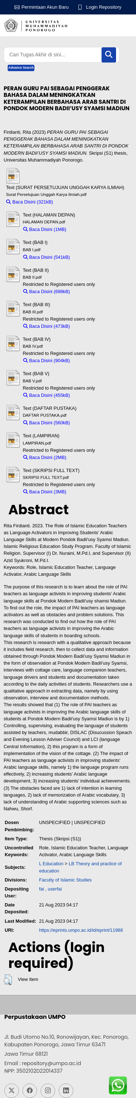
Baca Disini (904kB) (46, 360)
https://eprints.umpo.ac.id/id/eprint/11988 (81, 930)
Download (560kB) (92, 422)
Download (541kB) (92, 257)
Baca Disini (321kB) (29, 202)
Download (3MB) (87, 491)
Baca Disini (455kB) (46, 395)
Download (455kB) (92, 395)
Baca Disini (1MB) (44, 229)
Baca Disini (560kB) (46, 422)
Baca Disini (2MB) (44, 457)
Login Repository (103, 7)
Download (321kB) (76, 202)
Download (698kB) (92, 291)
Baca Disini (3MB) (44, 491)
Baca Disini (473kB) (46, 326)
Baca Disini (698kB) (46, 291)
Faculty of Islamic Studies (65, 880)
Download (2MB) (87, 457)
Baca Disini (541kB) (46, 257)
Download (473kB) (92, 326)
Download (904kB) (92, 360)
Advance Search (21, 67)
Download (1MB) (87, 229)
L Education (51, 863)
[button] (8, 979)
